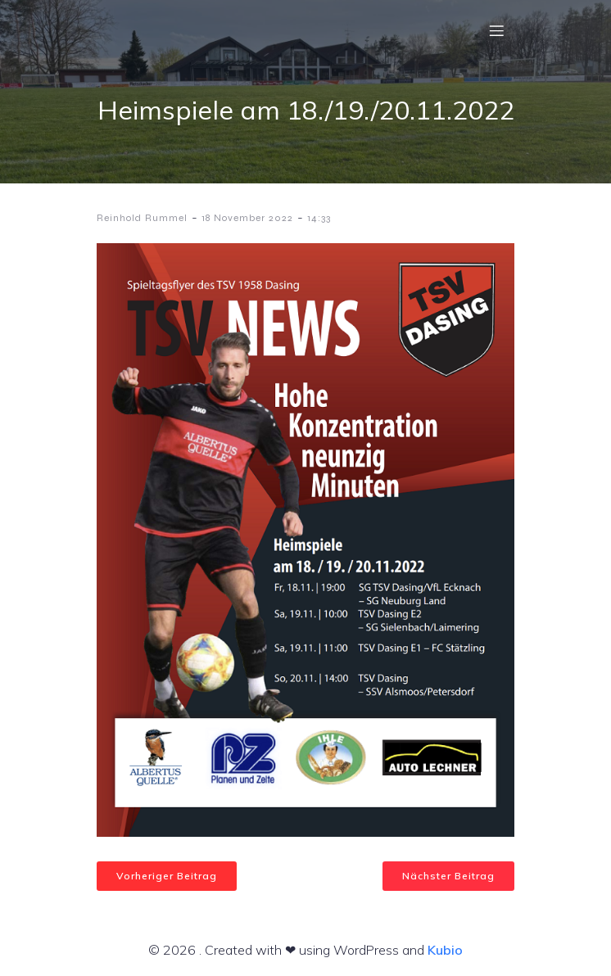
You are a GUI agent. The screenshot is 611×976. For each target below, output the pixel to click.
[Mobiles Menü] (496, 30)
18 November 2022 (247, 218)
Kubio (445, 950)
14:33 (319, 218)
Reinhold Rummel (142, 218)
